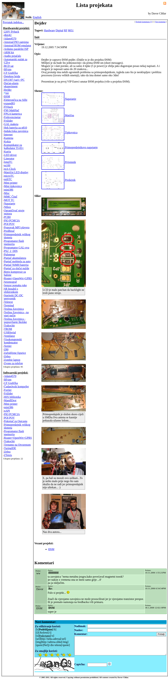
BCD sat (9, 65)
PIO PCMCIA (12, 220)
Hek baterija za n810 (15, 127)
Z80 (6, 349)
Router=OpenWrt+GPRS (18, 278)
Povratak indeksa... (13, 22)
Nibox (7, 207)
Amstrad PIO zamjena (16, 42)
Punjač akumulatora (15, 257)
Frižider (8, 120)
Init (7, 93)
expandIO (9, 103)
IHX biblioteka (12, 396)
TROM (8, 329)
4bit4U (8, 35)
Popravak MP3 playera (16, 227)
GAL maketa (11, 124)
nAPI (7, 410)
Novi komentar (160, 22)
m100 (7, 165)
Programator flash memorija (14, 242)
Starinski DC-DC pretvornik (13, 297)
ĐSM (7, 96)
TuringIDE (10, 448)
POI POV (9, 223)
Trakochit (9, 325)
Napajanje (9, 203)
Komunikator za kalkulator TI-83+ (14, 146)
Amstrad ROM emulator (17, 45)
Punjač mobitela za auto (17, 261)
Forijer (8, 389)
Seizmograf (10, 281)
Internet (8, 134)
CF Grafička (11, 72)
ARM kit (9, 52)
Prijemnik (58, 162)
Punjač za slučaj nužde (16, 268)
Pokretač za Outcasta (15, 421)
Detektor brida (12, 76)
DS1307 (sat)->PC (14, 79)
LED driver (10, 155)
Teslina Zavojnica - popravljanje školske (15, 320)
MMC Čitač (10, 196)
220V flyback (11, 31)
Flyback (8, 106)
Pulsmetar (9, 254)
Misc (7, 193)
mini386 (8, 189)
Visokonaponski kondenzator (13, 341)
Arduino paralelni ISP (16, 48)
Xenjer (8, 345)
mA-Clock (10, 168)
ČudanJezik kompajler (16, 386)
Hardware (49, 30)
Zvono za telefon (13, 363)
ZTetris (8, 455)
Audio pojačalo (12, 55)
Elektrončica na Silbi (15, 99)
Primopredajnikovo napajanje (69, 147)
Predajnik (58, 179)
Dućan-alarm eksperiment (11, 85)
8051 (71, 30)
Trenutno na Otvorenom (17, 444)
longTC (8, 161)
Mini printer (11, 182)
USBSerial (10, 332)
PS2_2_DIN (11, 251)
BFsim (7, 69)
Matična (57, 115)
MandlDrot (10, 400)
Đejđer (8, 89)
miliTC (8, 179)
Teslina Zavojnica (14, 308)
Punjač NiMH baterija (16, 264)
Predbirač (9, 230)
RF (65, 30)
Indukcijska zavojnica (16, 131)
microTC (9, 175)
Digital (59, 30)
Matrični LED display (16, 172)
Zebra (7, 356)
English (37, 17)
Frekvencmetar (12, 117)
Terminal (9, 305)
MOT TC (9, 200)
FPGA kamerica (13, 113)
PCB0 (7, 217)
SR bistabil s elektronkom (11, 290)
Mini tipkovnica (13, 186)
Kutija (7, 151)
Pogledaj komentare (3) (144, 22)
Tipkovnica (59, 132)
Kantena (8, 138)
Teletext (8, 301)
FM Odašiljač (11, 110)
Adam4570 (10, 38)
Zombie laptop (12, 359)
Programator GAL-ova (16, 247)
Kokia (7, 141)
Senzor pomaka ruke (15, 285)
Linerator (9, 158)
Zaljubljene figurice (15, 352)
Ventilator (9, 335)
